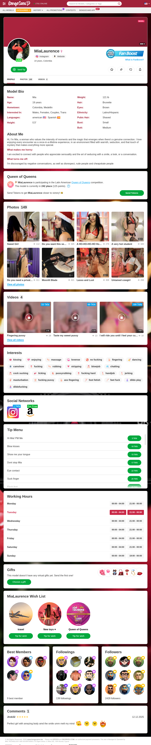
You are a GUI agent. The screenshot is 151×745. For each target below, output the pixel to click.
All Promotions (55, 10)
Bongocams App (87, 10)
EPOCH (56, 739)
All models (8, 10)
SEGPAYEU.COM (68, 739)
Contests (71, 10)
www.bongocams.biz (35, 739)
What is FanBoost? (134, 59)
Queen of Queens (81, 182)
